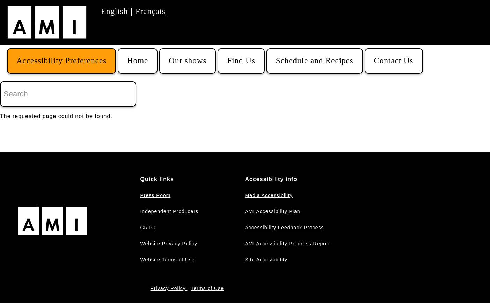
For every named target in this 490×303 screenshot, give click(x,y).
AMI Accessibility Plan (272, 211)
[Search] (68, 94)
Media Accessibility (269, 195)
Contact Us (394, 60)
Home (137, 60)
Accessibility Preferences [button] (61, 60)
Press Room (155, 195)
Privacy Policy (169, 288)
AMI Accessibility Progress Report (287, 243)
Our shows (187, 60)
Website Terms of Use (167, 259)
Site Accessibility (266, 259)
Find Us (241, 60)
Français (151, 11)
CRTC (147, 227)
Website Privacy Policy (168, 243)
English (114, 11)
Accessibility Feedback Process (284, 227)
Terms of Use (207, 288)
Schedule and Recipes (314, 60)
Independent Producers (169, 211)
